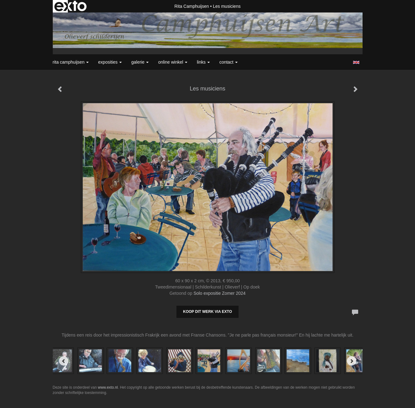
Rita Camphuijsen (192, 6)
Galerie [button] (140, 62)
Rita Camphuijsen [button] (71, 62)
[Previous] (63, 361)
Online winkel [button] (172, 62)
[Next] (351, 361)
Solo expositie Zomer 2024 (220, 293)
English (356, 62)
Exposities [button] (110, 62)
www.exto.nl (108, 387)
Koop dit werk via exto (207, 311)
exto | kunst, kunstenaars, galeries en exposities (70, 6)
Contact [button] (228, 62)
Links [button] (203, 62)
